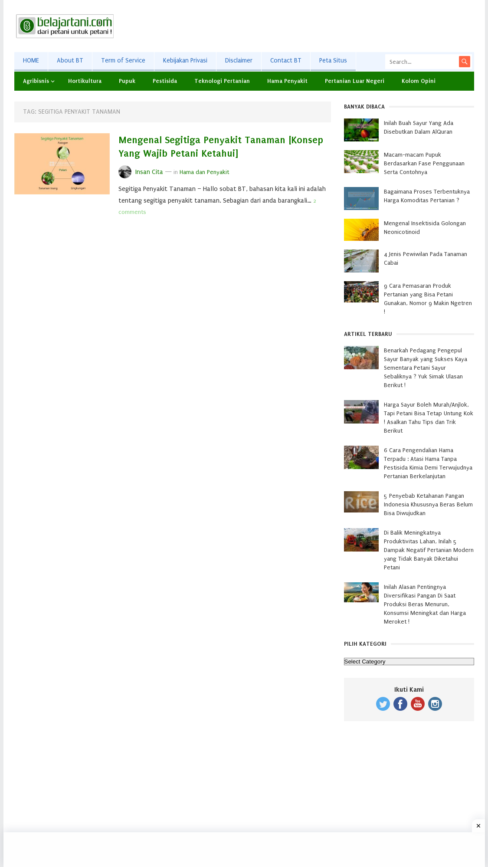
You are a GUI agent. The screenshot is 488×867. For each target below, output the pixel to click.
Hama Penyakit (287, 81)
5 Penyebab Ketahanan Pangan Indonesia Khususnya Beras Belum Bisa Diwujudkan (428, 504)
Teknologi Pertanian (222, 81)
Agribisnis (36, 81)
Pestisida (165, 81)
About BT (70, 60)
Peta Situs (333, 60)
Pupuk (127, 81)
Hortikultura (85, 81)
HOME (31, 60)
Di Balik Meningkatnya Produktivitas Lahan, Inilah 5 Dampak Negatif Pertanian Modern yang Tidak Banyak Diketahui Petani (429, 550)
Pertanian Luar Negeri (354, 81)
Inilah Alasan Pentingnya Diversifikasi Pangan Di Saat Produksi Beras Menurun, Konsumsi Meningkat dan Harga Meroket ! (425, 604)
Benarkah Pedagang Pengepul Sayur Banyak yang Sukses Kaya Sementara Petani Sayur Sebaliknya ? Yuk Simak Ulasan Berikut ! (425, 367)
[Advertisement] (316, 26)
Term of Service (123, 60)
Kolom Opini (419, 81)
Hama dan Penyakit (204, 172)
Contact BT (285, 60)
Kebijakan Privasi (185, 60)
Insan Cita (149, 172)
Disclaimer (238, 60)
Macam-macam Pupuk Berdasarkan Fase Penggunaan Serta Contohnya (424, 163)
